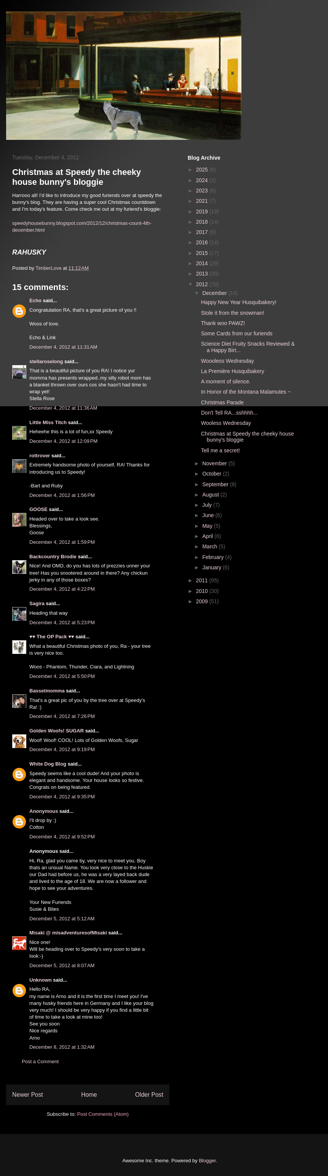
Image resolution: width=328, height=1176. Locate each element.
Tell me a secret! (220, 450)
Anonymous (43, 811)
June (208, 515)
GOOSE (38, 509)
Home (89, 1094)
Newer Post (27, 1094)
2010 (202, 591)
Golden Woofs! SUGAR (56, 731)
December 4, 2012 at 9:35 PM (62, 796)
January (212, 567)
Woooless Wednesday (227, 361)
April (208, 536)
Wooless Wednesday (226, 423)
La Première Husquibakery (232, 371)
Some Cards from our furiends (237, 333)
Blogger (207, 1160)
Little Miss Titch (48, 422)
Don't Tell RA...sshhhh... (229, 413)
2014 (202, 263)
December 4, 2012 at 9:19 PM (62, 749)
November (215, 463)
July (207, 505)
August (211, 495)
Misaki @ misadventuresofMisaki (68, 933)
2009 (202, 601)
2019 (202, 211)
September (216, 484)
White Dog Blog (47, 764)
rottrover (39, 455)
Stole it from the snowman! (232, 313)
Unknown (40, 980)
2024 (202, 180)
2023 (202, 190)
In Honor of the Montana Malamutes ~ (246, 392)
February (213, 557)
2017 (202, 232)
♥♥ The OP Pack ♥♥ (51, 636)
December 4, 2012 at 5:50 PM (62, 676)
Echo (35, 300)
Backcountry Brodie (53, 556)
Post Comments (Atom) (103, 1114)
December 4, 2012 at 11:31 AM (63, 347)
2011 (202, 580)
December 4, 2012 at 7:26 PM (62, 716)
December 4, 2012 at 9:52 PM (62, 837)
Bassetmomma (47, 691)
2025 (202, 170)
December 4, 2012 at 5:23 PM (62, 622)
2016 (202, 242)
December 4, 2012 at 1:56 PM (62, 495)
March (210, 546)
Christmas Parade (222, 402)
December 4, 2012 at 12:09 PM (63, 441)
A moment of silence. (226, 381)
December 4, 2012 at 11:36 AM (63, 408)
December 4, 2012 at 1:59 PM (62, 542)
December (215, 293)
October (212, 474)
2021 (202, 201)
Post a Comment (40, 1061)
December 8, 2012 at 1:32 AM (62, 1047)
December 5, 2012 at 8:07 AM (62, 965)
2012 (202, 284)
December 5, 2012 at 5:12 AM (62, 918)
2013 (202, 274)
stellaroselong (46, 361)
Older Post (149, 1094)
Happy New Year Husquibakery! (239, 302)
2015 (202, 253)
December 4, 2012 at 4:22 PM (62, 589)
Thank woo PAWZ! (223, 323)
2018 (202, 222)
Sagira (37, 603)
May (208, 526)
